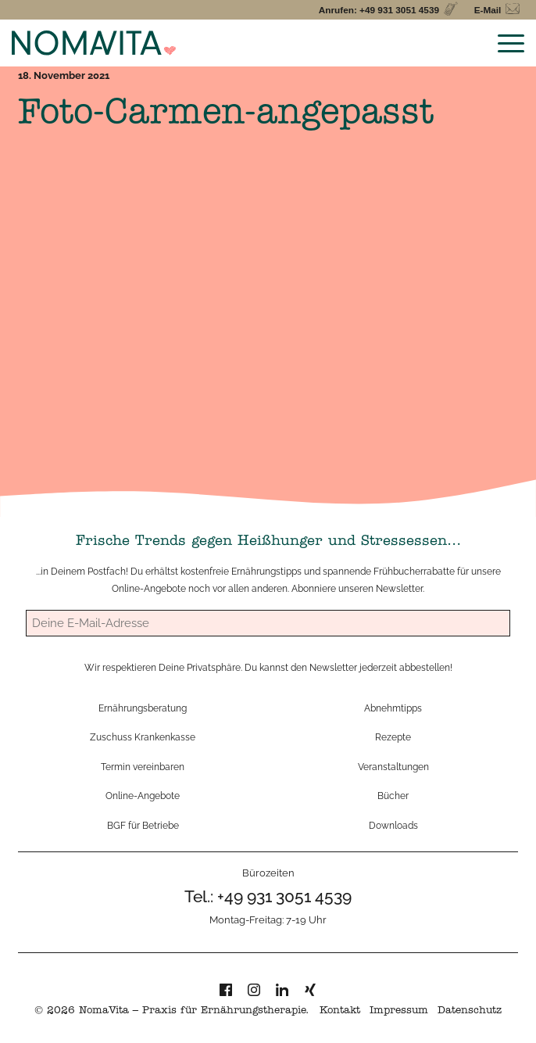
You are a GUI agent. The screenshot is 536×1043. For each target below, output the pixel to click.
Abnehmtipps (393, 708)
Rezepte (393, 737)
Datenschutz (470, 1011)
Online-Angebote (149, 588)
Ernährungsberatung (142, 708)
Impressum (399, 1011)
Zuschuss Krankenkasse (142, 737)
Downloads (393, 825)
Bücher (393, 795)
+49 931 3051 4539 (284, 896)
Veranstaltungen (393, 766)
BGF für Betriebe (143, 825)
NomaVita (104, 1011)
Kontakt (340, 1011)
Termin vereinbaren (142, 766)
